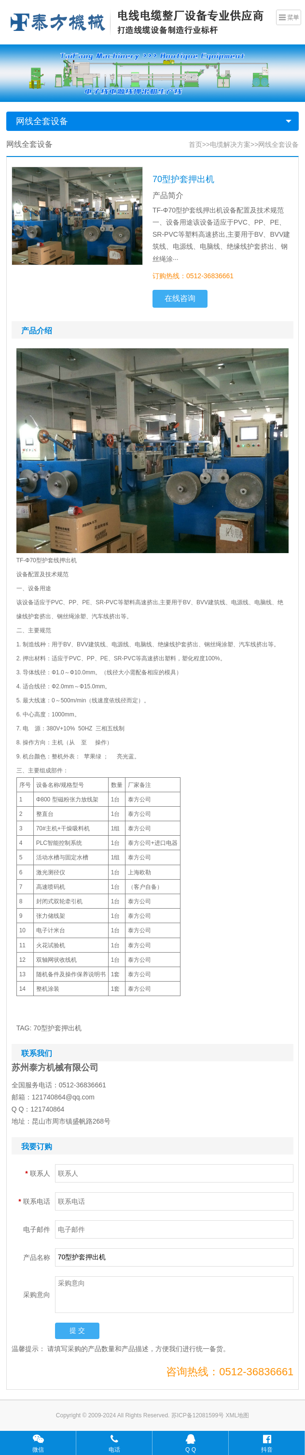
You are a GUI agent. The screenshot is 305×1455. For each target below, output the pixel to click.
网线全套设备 (42, 121)
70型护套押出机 (57, 1028)
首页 (195, 144)
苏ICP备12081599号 (198, 1415)
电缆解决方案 (230, 144)
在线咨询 (180, 298)
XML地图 (238, 1415)
